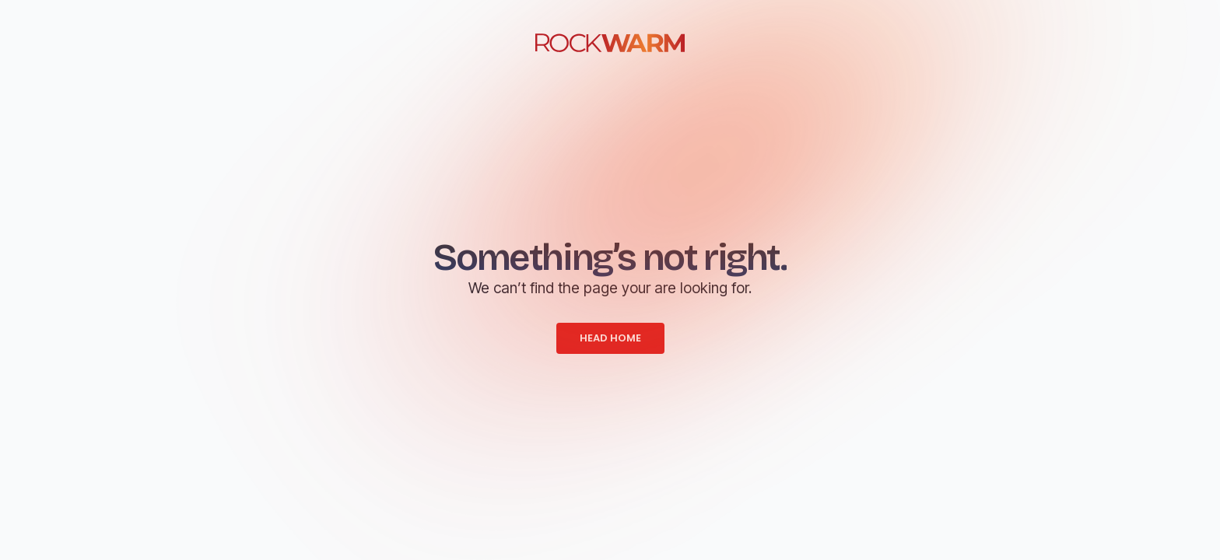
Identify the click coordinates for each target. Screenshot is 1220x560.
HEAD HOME (610, 338)
